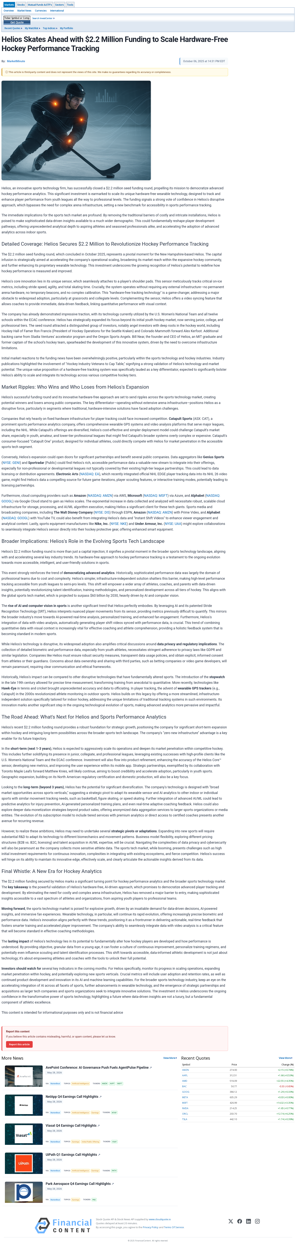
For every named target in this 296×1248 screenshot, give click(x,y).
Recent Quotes (12, 28)
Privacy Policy (150, 1227)
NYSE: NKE (119, 524)
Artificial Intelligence (80, 1083)
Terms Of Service (174, 1227)
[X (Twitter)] (231, 1225)
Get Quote (17, 22)
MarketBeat (55, 1083)
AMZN (104, 1083)
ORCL (185, 1113)
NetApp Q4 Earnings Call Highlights (74, 1097)
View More (169, 1058)
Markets (9, 4)
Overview (9, 10)
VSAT (114, 1142)
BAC (184, 1086)
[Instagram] (257, 1225)
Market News (24, 10)
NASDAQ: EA (89, 474)
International (57, 10)
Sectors (59, 4)
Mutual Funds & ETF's (40, 4)
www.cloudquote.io (160, 1219)
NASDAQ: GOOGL (15, 518)
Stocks (21, 4)
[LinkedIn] (248, 1225)
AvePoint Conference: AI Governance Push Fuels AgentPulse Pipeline (99, 1067)
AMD (184, 1080)
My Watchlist (31, 28)
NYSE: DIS (102, 512)
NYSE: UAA (173, 524)
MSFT (119, 1083)
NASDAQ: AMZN (100, 495)
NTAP (114, 1113)
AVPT (112, 1083)
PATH (114, 1171)
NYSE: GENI (11, 463)
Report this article (19, 1044)
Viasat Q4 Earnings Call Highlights (73, 1125)
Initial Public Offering (90, 1142)
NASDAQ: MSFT (155, 495)
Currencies (40, 10)
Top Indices (49, 28)
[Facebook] (240, 1225)
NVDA (185, 1108)
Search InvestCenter (42, 18)
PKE (94, 1200)
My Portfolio (66, 28)
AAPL (185, 1075)
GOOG (185, 1091)
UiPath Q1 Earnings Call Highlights (73, 1155)
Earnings (95, 1113)
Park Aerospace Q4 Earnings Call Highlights (80, 1184)
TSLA (184, 1119)
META (185, 1097)
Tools (70, 4)
